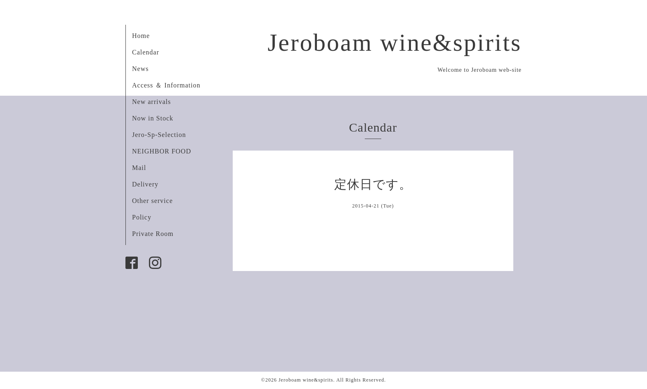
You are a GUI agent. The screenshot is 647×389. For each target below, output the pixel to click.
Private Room (152, 233)
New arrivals (151, 101)
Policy (141, 217)
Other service (152, 200)
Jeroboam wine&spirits (394, 42)
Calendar (145, 52)
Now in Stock (152, 118)
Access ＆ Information (166, 85)
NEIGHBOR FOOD (161, 151)
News (140, 68)
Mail (139, 167)
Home (141, 35)
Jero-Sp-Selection (159, 134)
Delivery (145, 184)
